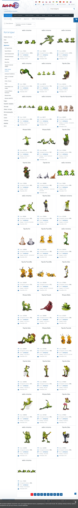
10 (61, 494)
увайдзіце (25, 55)
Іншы (5, 39)
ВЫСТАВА (50, 15)
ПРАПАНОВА (8, 15)
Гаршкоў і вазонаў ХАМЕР (9, 65)
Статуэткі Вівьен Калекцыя (8, 91)
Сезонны (6, 120)
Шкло (5, 126)
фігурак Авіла (8, 95)
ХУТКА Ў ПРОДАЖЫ (18, 15)
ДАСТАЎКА (57, 15)
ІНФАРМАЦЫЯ (66, 15)
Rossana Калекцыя (9, 56)
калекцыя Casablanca (10, 73)
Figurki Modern (8, 51)
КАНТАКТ (14, 18)
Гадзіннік (6, 42)
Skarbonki (7, 59)
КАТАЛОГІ (7, 18)
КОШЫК (73, 4)
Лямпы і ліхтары (8, 109)
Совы (6, 83)
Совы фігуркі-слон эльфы (9, 87)
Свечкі (5, 117)
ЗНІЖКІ (43, 15)
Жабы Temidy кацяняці (38, 19)
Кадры (5, 101)
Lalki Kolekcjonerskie (9, 53)
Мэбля (5, 115)
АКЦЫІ (37, 15)
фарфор (6, 123)
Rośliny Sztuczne (8, 37)
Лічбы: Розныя (8, 81)
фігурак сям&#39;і (9, 98)
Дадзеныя (26, 19)
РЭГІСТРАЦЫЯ (62, 4)
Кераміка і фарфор (8, 103)
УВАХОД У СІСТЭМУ (49, 4)
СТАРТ (38, 4)
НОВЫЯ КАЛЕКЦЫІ (29, 15)
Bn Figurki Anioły (8, 48)
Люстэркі (6, 106)
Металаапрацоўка (8, 112)
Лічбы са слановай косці (9, 77)
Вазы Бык (7, 62)
